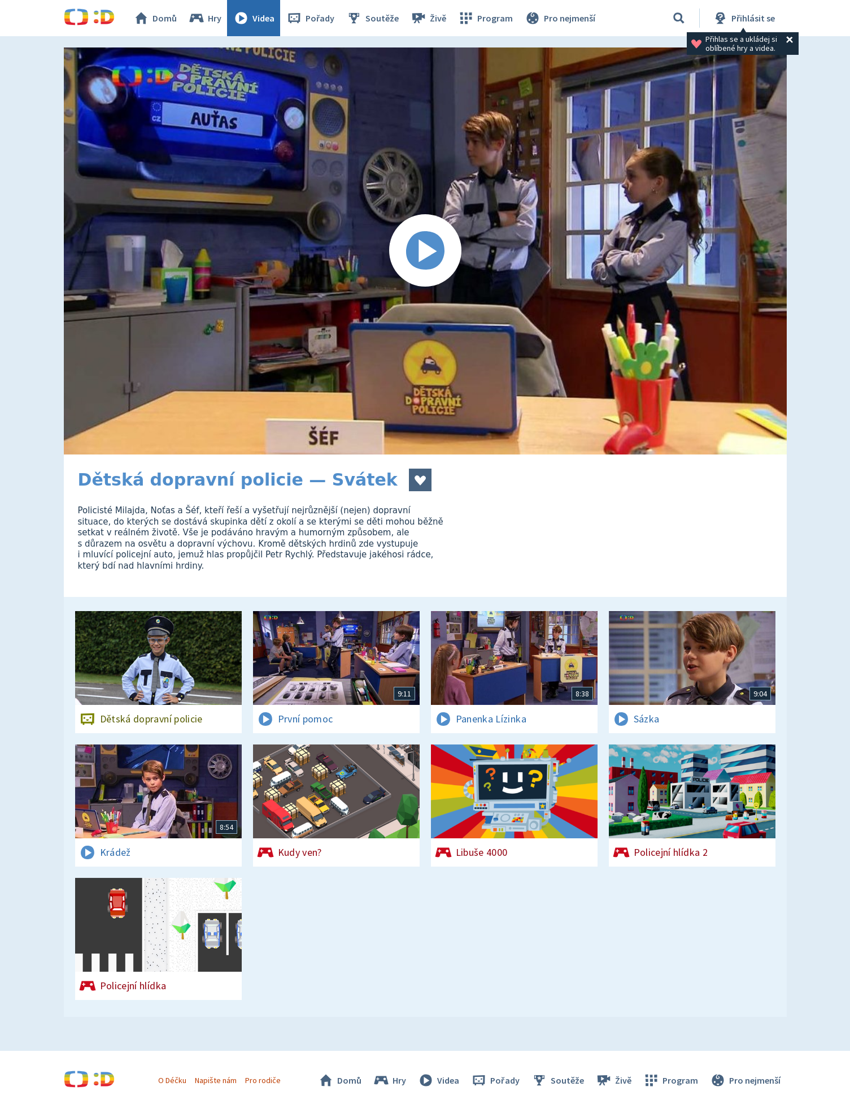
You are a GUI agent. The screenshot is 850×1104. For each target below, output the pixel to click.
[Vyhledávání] (679, 18)
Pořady (310, 18)
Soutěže (372, 18)
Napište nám (216, 1080)
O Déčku (172, 1080)
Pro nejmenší (559, 18)
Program (485, 18)
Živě (428, 18)
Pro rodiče (263, 1080)
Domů (155, 18)
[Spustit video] (425, 250)
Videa (253, 18)
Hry (204, 18)
